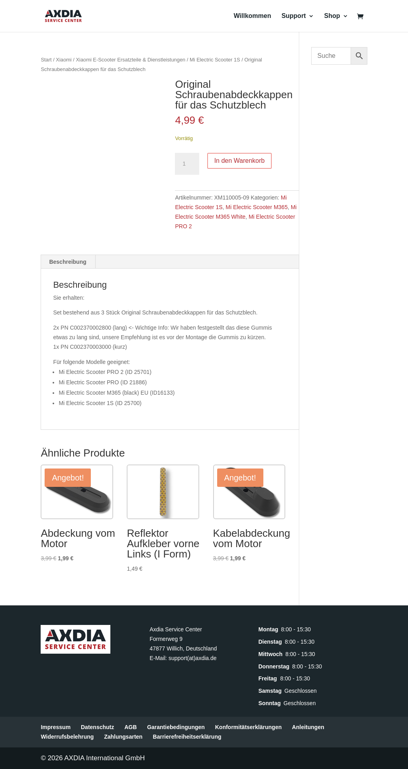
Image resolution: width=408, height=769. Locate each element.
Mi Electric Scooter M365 (257, 207)
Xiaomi (63, 60)
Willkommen (252, 16)
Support (293, 16)
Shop (332, 16)
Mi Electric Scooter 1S (215, 60)
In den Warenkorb (239, 160)
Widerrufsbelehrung (67, 736)
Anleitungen (308, 727)
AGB (130, 727)
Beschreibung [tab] (67, 262)
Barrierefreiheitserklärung (187, 736)
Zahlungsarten (123, 736)
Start (46, 60)
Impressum (56, 727)
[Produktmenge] (187, 164)
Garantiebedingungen (176, 727)
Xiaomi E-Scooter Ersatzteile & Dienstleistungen (130, 60)
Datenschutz (97, 727)
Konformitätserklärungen (248, 727)
